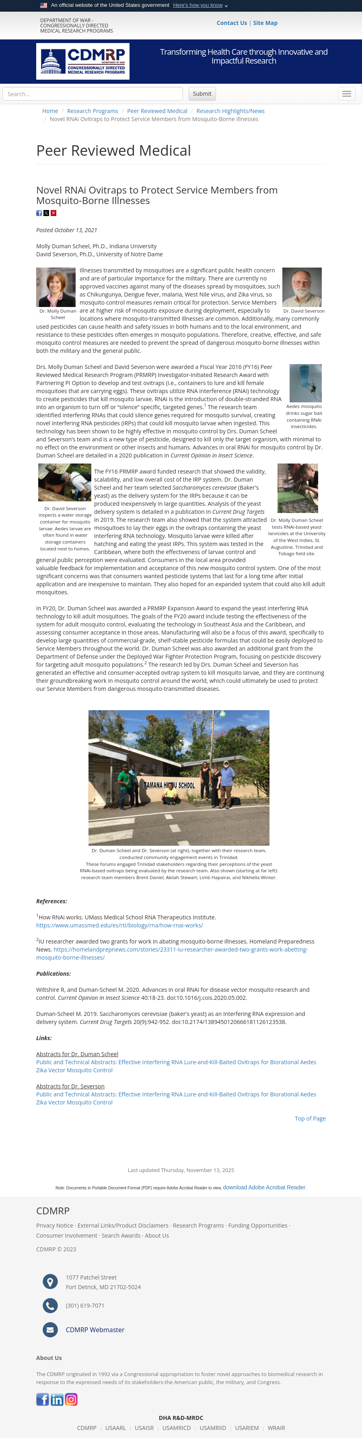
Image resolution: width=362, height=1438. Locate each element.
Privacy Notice (54, 1225)
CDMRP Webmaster (95, 1329)
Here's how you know (197, 5)
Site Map (265, 23)
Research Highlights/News (231, 111)
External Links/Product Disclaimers (123, 1225)
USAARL (115, 1428)
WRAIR (276, 1428)
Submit (202, 93)
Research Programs (92, 111)
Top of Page (310, 1118)
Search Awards (121, 1235)
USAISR (144, 1428)
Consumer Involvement (66, 1235)
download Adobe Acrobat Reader (264, 1187)
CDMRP (87, 1428)
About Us (157, 1235)
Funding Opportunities (258, 1225)
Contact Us (233, 23)
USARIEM (247, 1428)
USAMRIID (213, 1428)
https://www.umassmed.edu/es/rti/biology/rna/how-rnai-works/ (119, 925)
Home (50, 111)
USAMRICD (176, 1428)
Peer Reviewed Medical (157, 111)
